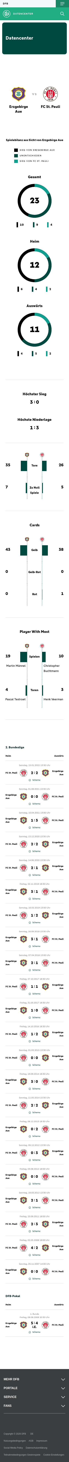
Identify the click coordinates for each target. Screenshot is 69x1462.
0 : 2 (34, 1129)
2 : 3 (34, 1224)
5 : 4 (34, 1325)
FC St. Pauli (11, 773)
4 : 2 (34, 1248)
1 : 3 (34, 820)
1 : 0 (34, 1010)
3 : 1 (34, 892)
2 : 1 (34, 868)
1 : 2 (34, 915)
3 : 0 (34, 1082)
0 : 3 (34, 1153)
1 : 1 (34, 987)
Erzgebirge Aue (57, 773)
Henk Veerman (53, 699)
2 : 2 (34, 773)
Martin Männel (16, 665)
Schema (34, 780)
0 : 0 (34, 797)
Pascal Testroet (15, 699)
